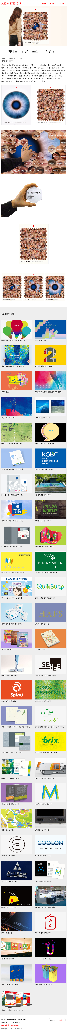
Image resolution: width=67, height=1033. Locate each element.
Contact (61, 3)
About (52, 3)
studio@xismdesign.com (10, 1025)
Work (44, 3)
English (61, 1020)
